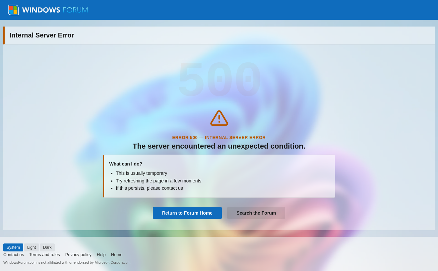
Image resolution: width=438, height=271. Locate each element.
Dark (47, 247)
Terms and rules (44, 254)
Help (101, 254)
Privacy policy (78, 254)
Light (31, 247)
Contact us (13, 254)
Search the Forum (256, 213)
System (13, 247)
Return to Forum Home (187, 213)
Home (117, 254)
